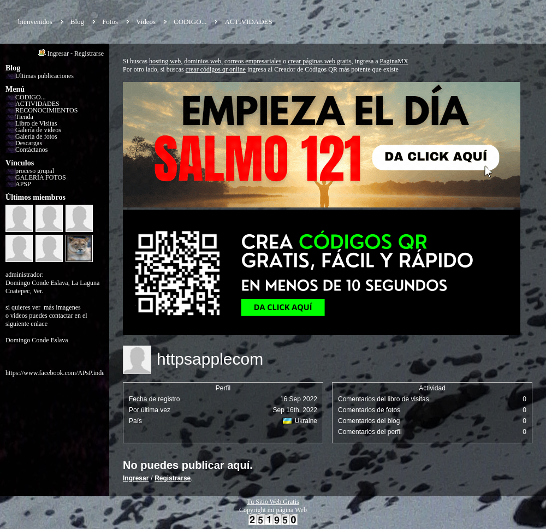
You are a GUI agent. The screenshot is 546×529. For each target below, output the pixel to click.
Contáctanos (31, 149)
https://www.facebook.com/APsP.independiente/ (68, 373)
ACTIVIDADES (248, 21)
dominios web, (203, 61)
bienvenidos (35, 21)
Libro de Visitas (36, 123)
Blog (77, 21)
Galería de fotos (36, 136)
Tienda (24, 117)
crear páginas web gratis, (320, 61)
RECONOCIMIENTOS (46, 110)
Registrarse (89, 53)
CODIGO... (190, 21)
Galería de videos (38, 130)
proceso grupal (34, 171)
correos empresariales (252, 61)
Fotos (110, 21)
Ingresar (58, 53)
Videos (146, 21)
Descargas (28, 143)
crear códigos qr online (216, 69)
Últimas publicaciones (44, 76)
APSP (23, 184)
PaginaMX (394, 61)
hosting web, (165, 61)
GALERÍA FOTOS (40, 177)
